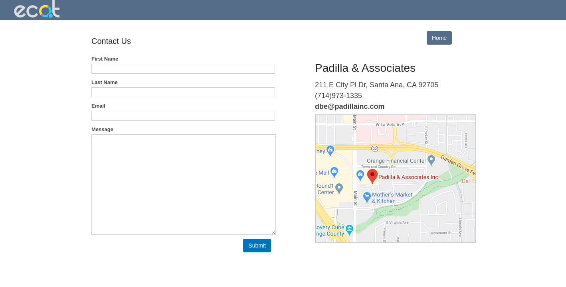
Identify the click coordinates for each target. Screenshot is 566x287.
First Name (104, 59)
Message (102, 129)
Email (98, 106)
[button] (257, 245)
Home (439, 38)
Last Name (104, 82)
